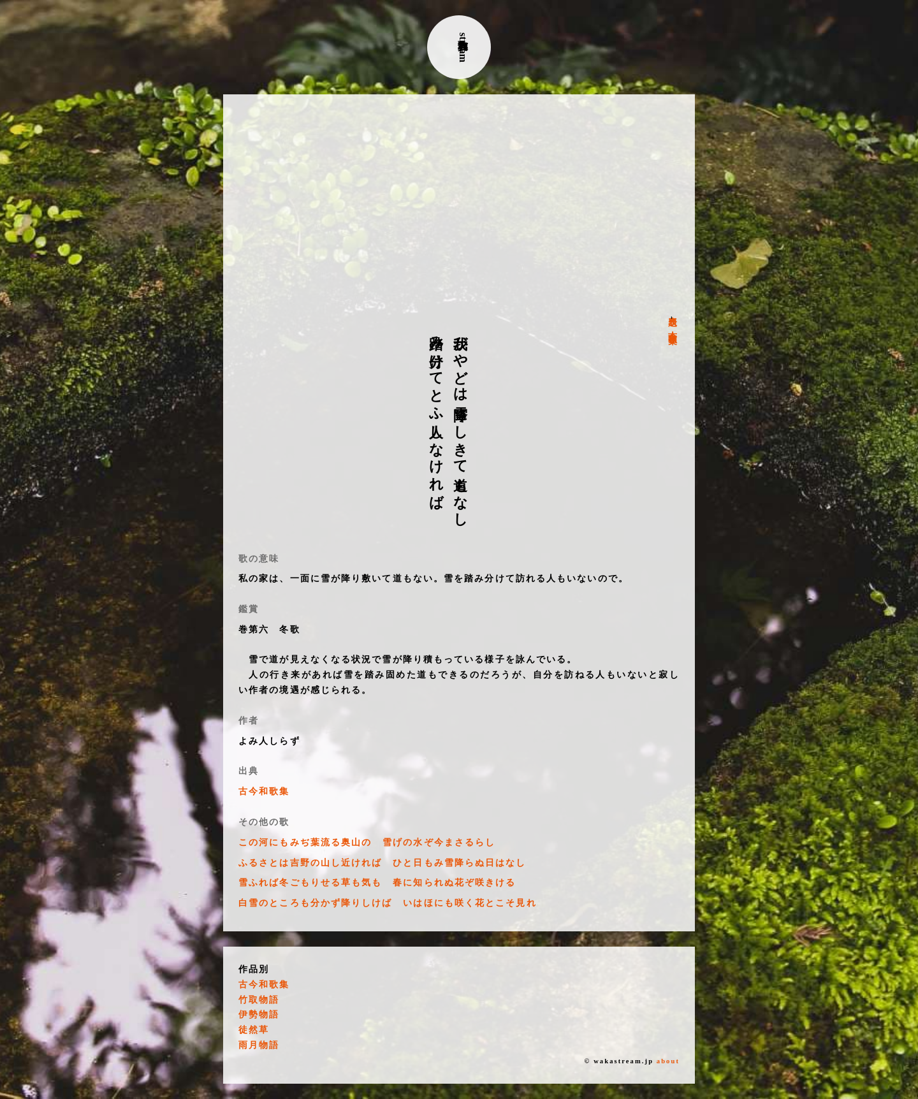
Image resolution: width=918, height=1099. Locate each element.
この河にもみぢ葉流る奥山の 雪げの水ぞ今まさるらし (366, 842)
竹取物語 (258, 1000)
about (668, 1061)
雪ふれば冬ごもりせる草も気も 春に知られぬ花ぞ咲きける (377, 882)
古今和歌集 (672, 327)
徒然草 (253, 1030)
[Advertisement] (459, 205)
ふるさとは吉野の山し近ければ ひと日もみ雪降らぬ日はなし (382, 863)
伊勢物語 (258, 1014)
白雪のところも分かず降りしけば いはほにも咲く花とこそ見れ (387, 903)
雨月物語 (258, 1045)
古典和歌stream (463, 47)
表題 (672, 311)
